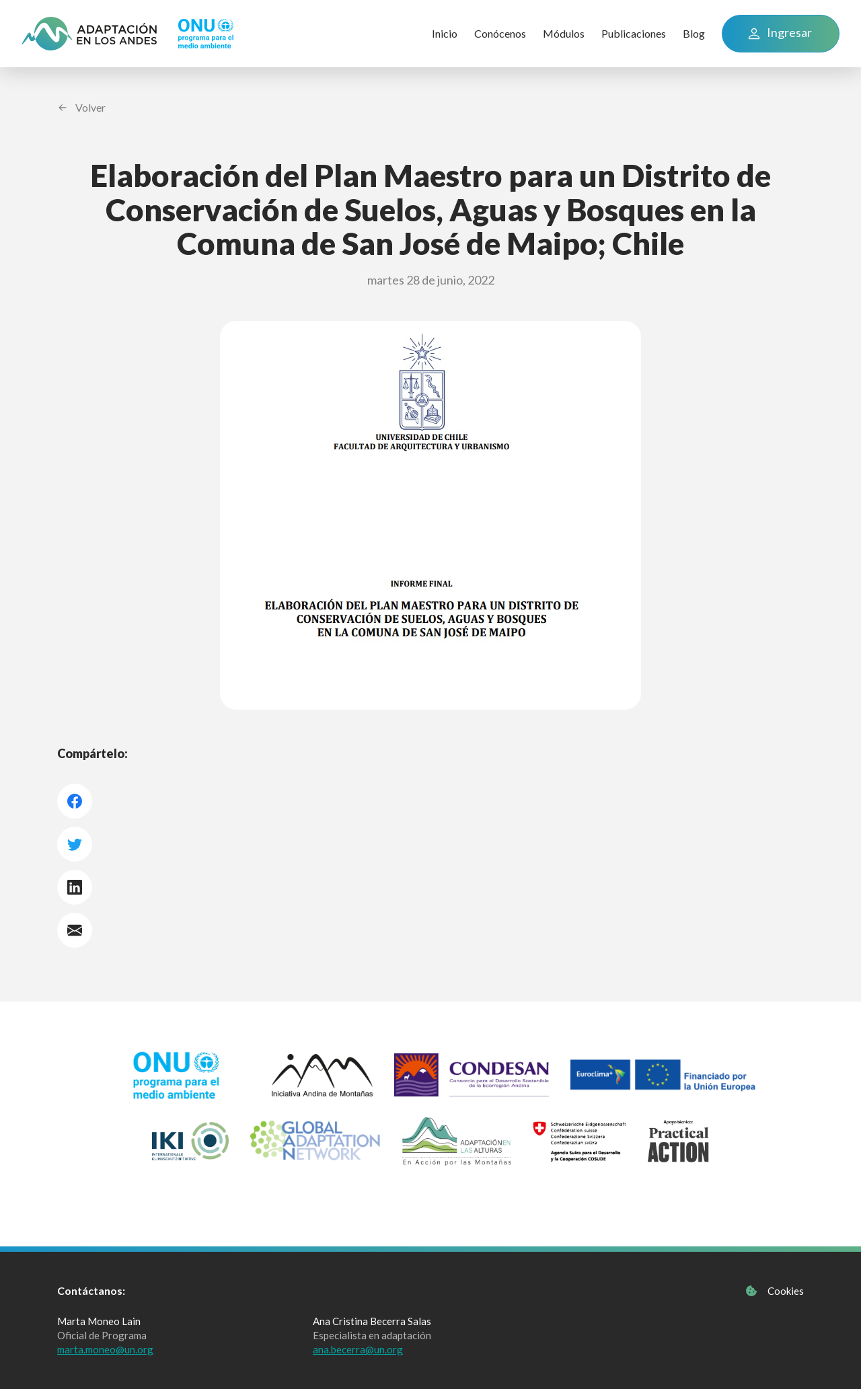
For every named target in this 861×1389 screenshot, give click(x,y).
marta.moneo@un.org (105, 1349)
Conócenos (500, 33)
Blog (694, 33)
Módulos (564, 33)
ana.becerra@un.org (358, 1349)
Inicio (444, 33)
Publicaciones (633, 33)
